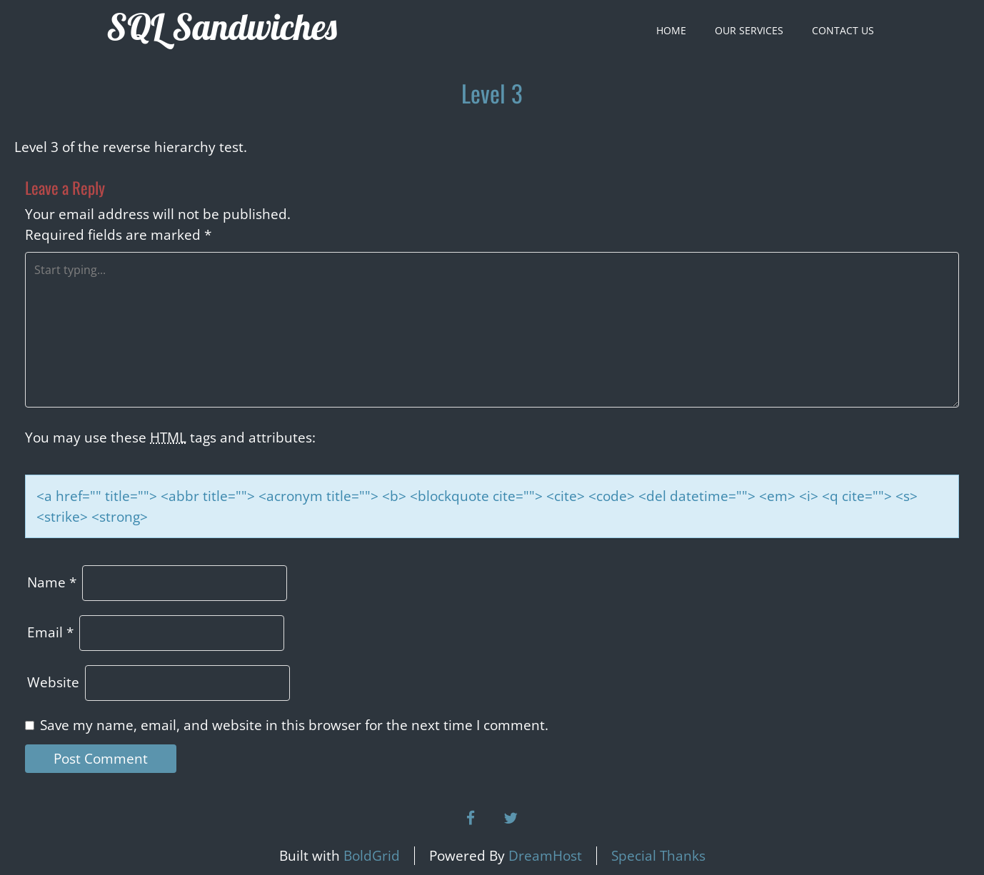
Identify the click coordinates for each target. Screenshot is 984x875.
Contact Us (843, 30)
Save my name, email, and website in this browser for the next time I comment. (294, 725)
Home (671, 30)
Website (53, 682)
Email (50, 632)
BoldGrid (371, 855)
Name (51, 582)
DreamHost (545, 855)
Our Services (749, 30)
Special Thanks (658, 855)
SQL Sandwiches (221, 26)
